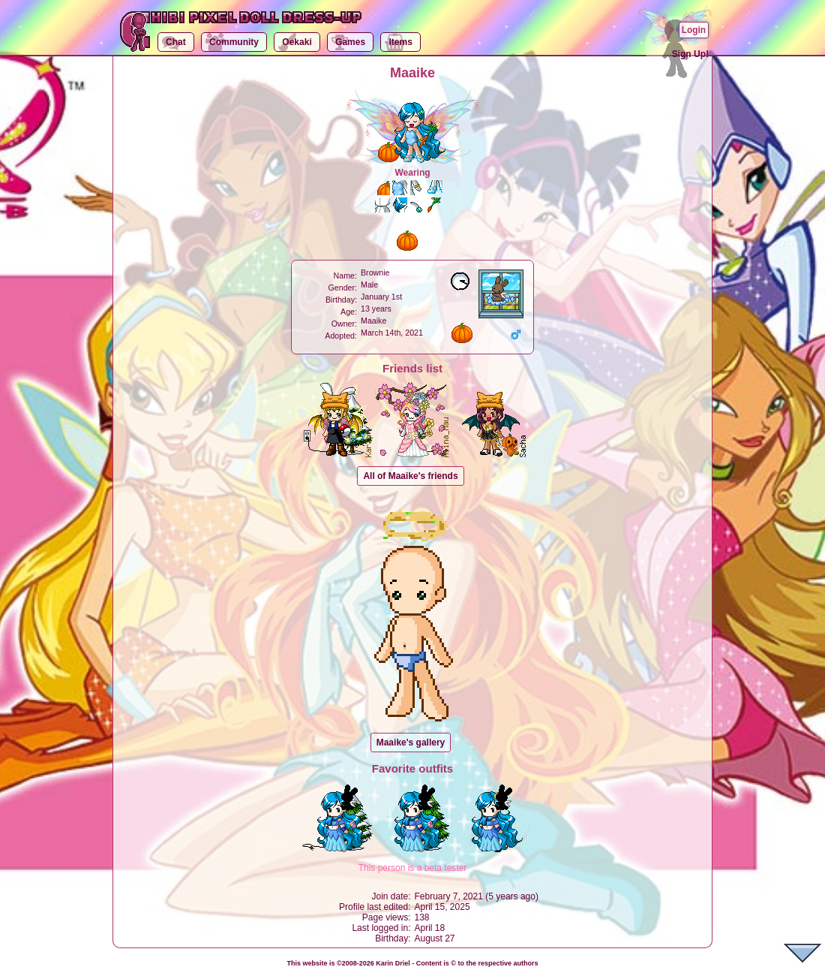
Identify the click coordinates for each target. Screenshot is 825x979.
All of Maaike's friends (410, 476)
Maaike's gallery (411, 742)
